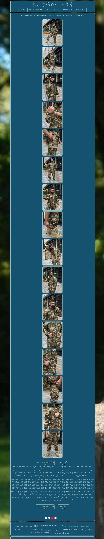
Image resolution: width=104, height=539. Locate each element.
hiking (45, 530)
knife (78, 526)
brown (56, 533)
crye (85, 530)
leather (65, 530)
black (34, 529)
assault (67, 533)
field (29, 530)
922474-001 (16, 530)
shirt (22, 526)
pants (83, 526)
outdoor (73, 526)
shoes (53, 530)
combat (44, 525)
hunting (41, 530)
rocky (31, 526)
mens (46, 532)
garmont (49, 530)
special (61, 533)
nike (36, 525)
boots (40, 532)
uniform (26, 526)
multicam (88, 526)
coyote (67, 526)
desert (81, 530)
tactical (73, 529)
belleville (17, 526)
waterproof (23, 530)
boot (72, 533)
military (53, 525)
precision (58, 530)
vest (51, 533)
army (90, 529)
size (61, 525)
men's (33, 533)
